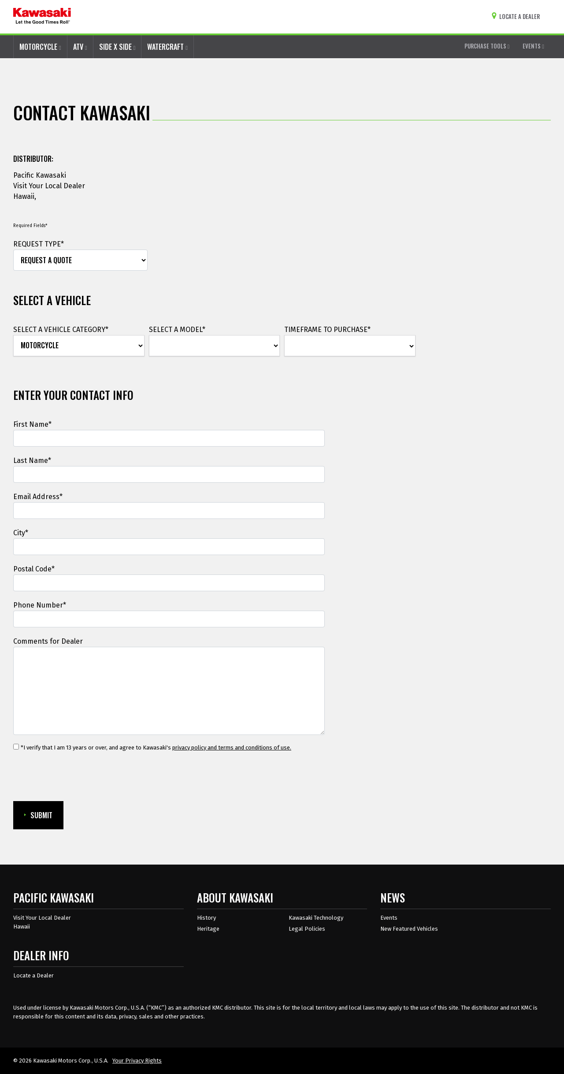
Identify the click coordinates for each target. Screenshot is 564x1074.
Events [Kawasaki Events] (388, 917)
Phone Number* (39, 605)
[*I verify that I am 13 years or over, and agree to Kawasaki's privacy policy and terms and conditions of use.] (16, 747)
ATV (80, 46)
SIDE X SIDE (117, 46)
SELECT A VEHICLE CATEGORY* (60, 329)
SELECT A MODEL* (177, 329)
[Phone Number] (169, 619)
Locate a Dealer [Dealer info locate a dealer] (33, 975)
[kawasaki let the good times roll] (42, 17)
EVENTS (533, 45)
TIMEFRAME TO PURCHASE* (327, 329)
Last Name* (32, 460)
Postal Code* (34, 569)
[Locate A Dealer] (517, 16)
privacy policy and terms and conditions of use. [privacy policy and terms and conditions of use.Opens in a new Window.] (231, 747)
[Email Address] (169, 510)
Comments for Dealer (48, 641)
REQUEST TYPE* (38, 244)
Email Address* (38, 496)
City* (20, 533)
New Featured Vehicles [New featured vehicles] (409, 928)
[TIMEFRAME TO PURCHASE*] (350, 346)
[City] (169, 546)
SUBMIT (38, 815)
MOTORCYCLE (40, 46)
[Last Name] (169, 474)
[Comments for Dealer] (169, 691)
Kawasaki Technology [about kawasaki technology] (316, 917)
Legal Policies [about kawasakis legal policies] (307, 928)
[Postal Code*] (169, 582)
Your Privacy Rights (137, 1060)
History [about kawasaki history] (206, 917)
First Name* (32, 424)
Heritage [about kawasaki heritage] (208, 928)
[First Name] (169, 438)
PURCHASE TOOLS (487, 45)
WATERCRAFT (167, 46)
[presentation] (80, 777)
